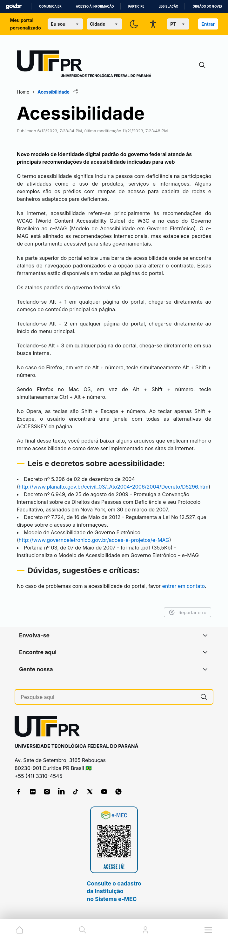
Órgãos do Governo (209, 6)
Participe (136, 6)
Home (23, 92)
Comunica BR (50, 6)
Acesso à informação (95, 6)
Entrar (208, 24)
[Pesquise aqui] (108, 697)
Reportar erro (187, 612)
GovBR (14, 6)
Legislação (168, 6)
